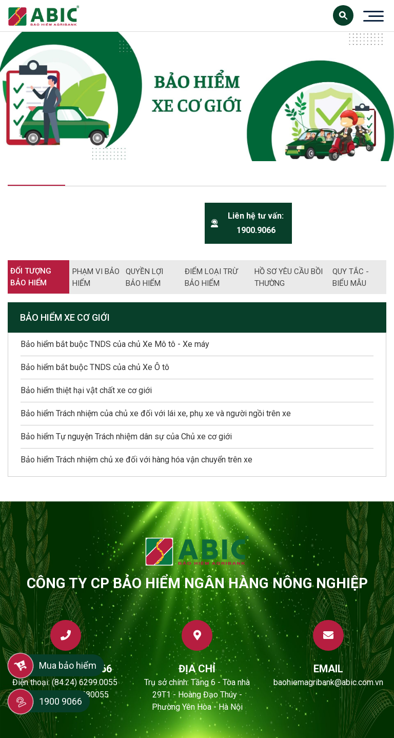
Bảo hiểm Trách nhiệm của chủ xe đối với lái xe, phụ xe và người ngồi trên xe (156, 413)
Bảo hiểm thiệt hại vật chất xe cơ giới (86, 390)
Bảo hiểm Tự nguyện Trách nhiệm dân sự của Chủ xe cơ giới (126, 436)
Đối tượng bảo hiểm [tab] (30, 276)
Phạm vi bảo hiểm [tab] (96, 277)
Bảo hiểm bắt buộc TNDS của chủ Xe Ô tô (95, 367)
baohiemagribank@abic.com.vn (328, 682)
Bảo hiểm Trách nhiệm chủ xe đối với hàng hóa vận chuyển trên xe (136, 459)
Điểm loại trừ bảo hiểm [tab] (211, 277)
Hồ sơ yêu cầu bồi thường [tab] (288, 277)
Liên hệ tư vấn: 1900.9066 (247, 223)
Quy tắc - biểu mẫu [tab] (350, 277)
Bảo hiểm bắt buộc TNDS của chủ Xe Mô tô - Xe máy (115, 344)
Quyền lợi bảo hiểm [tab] (144, 277)
